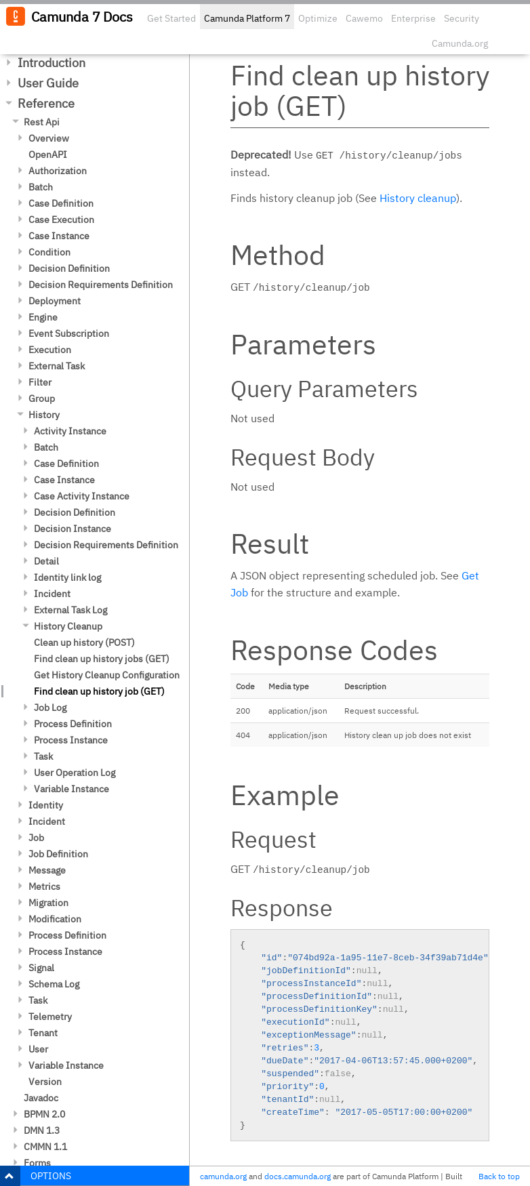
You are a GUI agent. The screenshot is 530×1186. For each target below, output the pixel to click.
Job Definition (58, 854)
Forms (37, 1163)
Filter (40, 382)
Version (45, 1082)
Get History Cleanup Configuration (107, 675)
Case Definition (61, 203)
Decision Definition (69, 268)
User (38, 1049)
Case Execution (61, 219)
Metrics (44, 886)
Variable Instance (71, 789)
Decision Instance (72, 529)
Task (43, 756)
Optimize (318, 18)
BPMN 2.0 (44, 1114)
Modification (54, 919)
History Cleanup (68, 626)
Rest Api (42, 122)
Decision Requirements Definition (100, 285)
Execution (49, 350)
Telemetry (50, 1016)
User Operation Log (74, 772)
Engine (43, 317)
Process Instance (71, 740)
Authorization (57, 171)
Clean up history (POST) (84, 642)
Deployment (54, 301)
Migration (48, 903)
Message (47, 870)
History (44, 415)
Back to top (499, 1176)
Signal (41, 968)
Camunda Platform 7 (247, 18)
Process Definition (73, 724)
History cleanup (418, 198)
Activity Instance (70, 431)
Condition (49, 252)
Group (41, 398)
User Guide (48, 83)
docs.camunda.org (297, 1176)
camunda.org (223, 1176)
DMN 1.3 (42, 1130)
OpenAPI (47, 154)
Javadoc (41, 1098)
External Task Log (70, 610)
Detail (46, 561)
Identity (45, 805)
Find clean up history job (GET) (99, 691)
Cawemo (364, 18)
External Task (56, 366)
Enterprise (413, 18)
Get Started (171, 18)
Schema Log (53, 984)
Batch (40, 187)
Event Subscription (68, 333)
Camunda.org (460, 43)
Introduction (51, 62)
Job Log (50, 707)
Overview (48, 138)
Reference (46, 103)
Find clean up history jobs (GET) (101, 659)
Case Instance (58, 236)
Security (461, 18)
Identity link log (67, 577)
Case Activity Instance (81, 496)
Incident (52, 594)
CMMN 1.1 (45, 1147)
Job (36, 838)
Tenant (43, 1033)
